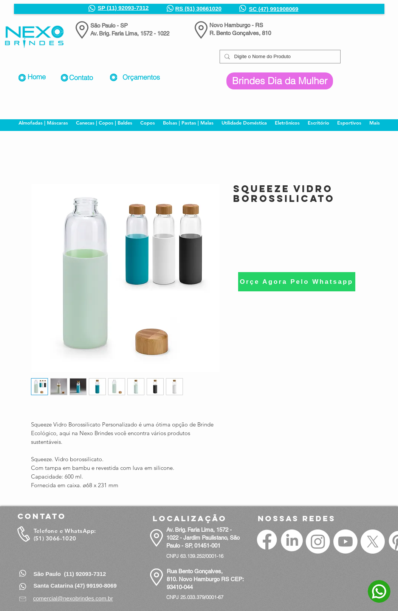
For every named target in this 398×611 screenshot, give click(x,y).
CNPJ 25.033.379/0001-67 (194, 597)
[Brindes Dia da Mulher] (279, 80)
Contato (81, 77)
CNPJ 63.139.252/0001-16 (194, 556)
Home (37, 76)
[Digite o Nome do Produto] (279, 56)
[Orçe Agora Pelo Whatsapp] (296, 281)
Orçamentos (141, 77)
